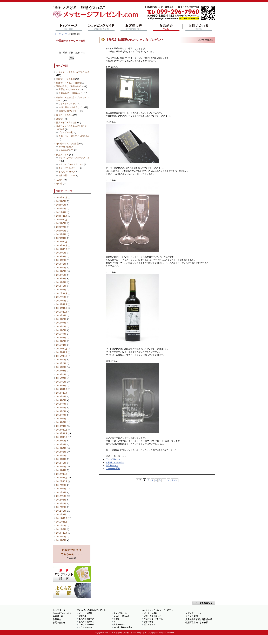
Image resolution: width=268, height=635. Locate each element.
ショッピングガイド (101, 27)
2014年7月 (61, 404)
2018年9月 (61, 282)
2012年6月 (61, 496)
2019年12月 (61, 242)
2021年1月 (61, 212)
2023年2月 (61, 205)
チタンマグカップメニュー (71, 164)
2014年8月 (61, 400)
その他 (59, 183)
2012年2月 (61, 511)
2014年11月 (61, 389)
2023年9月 (61, 201)
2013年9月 (61, 441)
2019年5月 (61, 264)
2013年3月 (61, 463)
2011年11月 (61, 522)
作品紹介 (166, 27)
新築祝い (60, 119)
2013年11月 (61, 433)
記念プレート (119, 624)
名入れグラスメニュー (69, 168)
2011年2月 (61, 529)
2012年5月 (61, 500)
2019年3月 (61, 271)
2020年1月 (61, 238)
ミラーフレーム (85, 627)
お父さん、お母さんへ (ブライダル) (72, 72)
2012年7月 (61, 492)
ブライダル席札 (66, 132)
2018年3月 (61, 289)
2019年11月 (61, 245)
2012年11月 (61, 477)
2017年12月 (61, 293)
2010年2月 (61, 540)
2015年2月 (61, 382)
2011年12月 (61, 518)
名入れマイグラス (86, 622)
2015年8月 (61, 363)
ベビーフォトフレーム (153, 619)
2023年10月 (61, 197)
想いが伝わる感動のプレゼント (91, 610)
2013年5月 (61, 455)
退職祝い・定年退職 (65, 79)
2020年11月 (61, 216)
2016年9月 (61, 315)
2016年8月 (61, 319)
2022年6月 (61, 208)
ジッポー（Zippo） (121, 616)
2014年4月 (61, 415)
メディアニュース (193, 613)
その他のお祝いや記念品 (67, 143)
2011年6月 (61, 525)
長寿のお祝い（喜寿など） (71, 93)
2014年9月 (61, 396)
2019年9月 (61, 253)
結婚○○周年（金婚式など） (71, 107)
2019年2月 (61, 275)
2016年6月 (61, 326)
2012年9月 (61, 485)
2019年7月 (61, 256)
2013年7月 (61, 448)
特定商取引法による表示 (196, 622)
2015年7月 (61, 367)
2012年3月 (61, 507)
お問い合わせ (199, 27)
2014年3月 (61, 419)
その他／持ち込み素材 (122, 627)
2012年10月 (61, 481)
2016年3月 (61, 337)
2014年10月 (61, 393)
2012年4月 (61, 503)
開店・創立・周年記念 (66, 122)
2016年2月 (61, 341)
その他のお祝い (66, 146)
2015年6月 (61, 371)
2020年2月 (61, 234)
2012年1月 (61, 514)
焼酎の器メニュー (67, 175)
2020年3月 (61, 231)
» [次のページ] (168, 480)
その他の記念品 (66, 150)
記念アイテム (149, 624)
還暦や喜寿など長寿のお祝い (69, 86)
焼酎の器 (82, 616)
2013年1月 (61, 470)
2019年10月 (61, 249)
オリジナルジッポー (115, 462)
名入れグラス (112, 465)
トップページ (69, 27)
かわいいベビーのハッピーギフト (157, 610)
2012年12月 (61, 474)
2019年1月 (61, 278)
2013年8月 (61, 444)
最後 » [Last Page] (174, 480)
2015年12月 (61, 349)
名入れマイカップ (67, 172)
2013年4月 (61, 459)
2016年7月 (61, 323)
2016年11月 (61, 308)
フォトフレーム (113, 459)
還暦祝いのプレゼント (69, 89)
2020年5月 (61, 223)
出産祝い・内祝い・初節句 (68, 83)
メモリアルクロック (87, 624)
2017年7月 (61, 297)
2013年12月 (61, 430)
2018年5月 (61, 286)
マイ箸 (116, 619)
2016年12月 (61, 304)
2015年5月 (61, 374)
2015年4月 (61, 378)
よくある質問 (72, 590)
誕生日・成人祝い (64, 115)
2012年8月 (61, 489)
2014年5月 (61, 411)
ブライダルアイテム (68, 103)
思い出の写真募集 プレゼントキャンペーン (72, 574)
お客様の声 (134, 27)
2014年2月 (61, 422)
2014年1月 (61, 426)
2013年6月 (61, 452)
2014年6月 (61, 407)
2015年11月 (61, 352)
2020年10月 (61, 219)
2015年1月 (61, 385)
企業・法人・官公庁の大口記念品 (74, 136)
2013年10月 (61, 437)
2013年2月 (61, 466)
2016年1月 (61, 345)
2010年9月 (61, 536)
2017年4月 (61, 301)
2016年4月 (61, 334)
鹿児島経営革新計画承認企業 (198, 619)
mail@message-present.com (180, 13)
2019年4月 (61, 267)
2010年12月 (61, 533)
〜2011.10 (72, 554)
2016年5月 (61, 330)
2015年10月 (61, 356)
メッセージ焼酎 (113, 468)
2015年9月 (61, 359)
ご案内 (59, 180)
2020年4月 (61, 227)
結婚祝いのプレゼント (69, 111)
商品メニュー (62, 154)
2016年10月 (61, 312)
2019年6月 (61, 260)
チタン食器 (148, 622)
